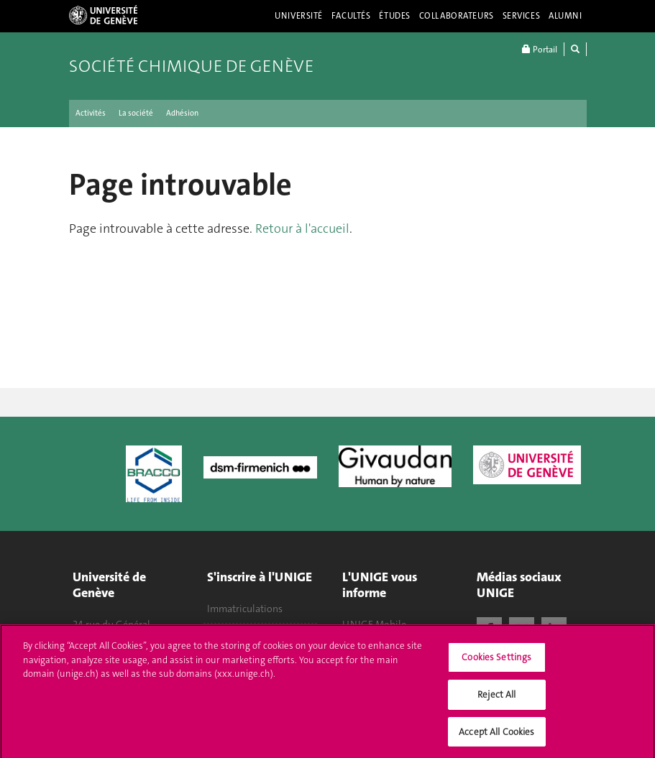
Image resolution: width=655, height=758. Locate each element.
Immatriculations (245, 608)
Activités (90, 113)
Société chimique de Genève (191, 66)
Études (394, 16)
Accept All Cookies (496, 736)
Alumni (565, 16)
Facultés (351, 16)
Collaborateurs (456, 16)
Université (299, 16)
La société (136, 113)
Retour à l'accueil (302, 228)
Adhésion (182, 113)
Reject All (496, 699)
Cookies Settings (496, 662)
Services (522, 16)
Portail (539, 49)
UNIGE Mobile (374, 624)
